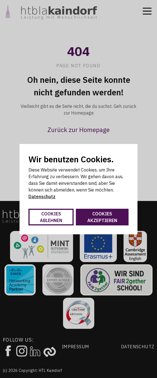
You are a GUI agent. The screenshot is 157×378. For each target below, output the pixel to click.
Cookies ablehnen (51, 217)
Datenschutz (41, 196)
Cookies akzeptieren (102, 217)
